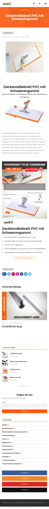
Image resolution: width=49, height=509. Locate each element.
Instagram (24, 478)
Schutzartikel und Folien (10, 453)
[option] (24, 56)
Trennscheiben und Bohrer (11, 464)
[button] (23, 76)
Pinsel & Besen (7, 446)
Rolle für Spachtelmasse (18, 361)
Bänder (4, 425)
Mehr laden (25, 385)
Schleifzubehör (7, 449)
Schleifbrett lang (12, 326)
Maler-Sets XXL (15, 377)
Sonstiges (5, 456)
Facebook (24, 473)
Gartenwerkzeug (8, 435)
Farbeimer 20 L (15, 369)
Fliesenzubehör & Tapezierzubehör (14, 432)
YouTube (24, 484)
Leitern (4, 439)
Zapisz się (24, 411)
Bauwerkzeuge (8, 269)
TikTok (24, 490)
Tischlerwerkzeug (8, 460)
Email (4, 402)
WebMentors (42, 502)
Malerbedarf (6, 442)
